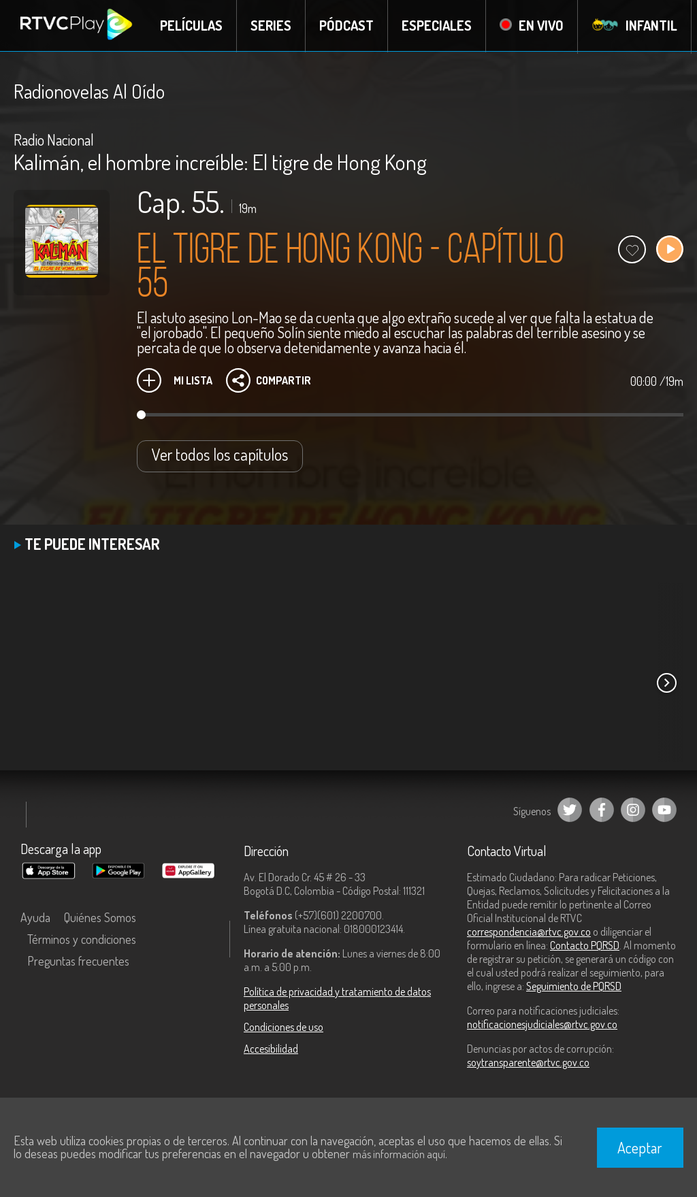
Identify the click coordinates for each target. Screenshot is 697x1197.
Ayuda (35, 917)
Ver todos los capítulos (220, 454)
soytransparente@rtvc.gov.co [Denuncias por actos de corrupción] (528, 1062)
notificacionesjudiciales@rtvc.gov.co (542, 1024)
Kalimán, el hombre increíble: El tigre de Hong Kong (220, 162)
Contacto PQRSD (584, 945)
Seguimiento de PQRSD (573, 986)
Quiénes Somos (100, 917)
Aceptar (639, 1147)
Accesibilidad (271, 1048)
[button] (666, 682)
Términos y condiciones (81, 939)
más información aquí (399, 1154)
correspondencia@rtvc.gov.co (529, 931)
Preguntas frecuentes (78, 960)
